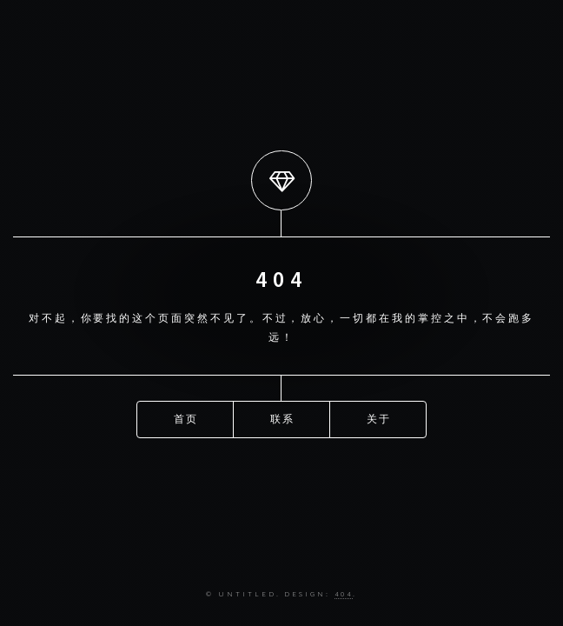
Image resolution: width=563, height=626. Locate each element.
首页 (187, 418)
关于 (380, 418)
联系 (283, 418)
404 (343, 593)
